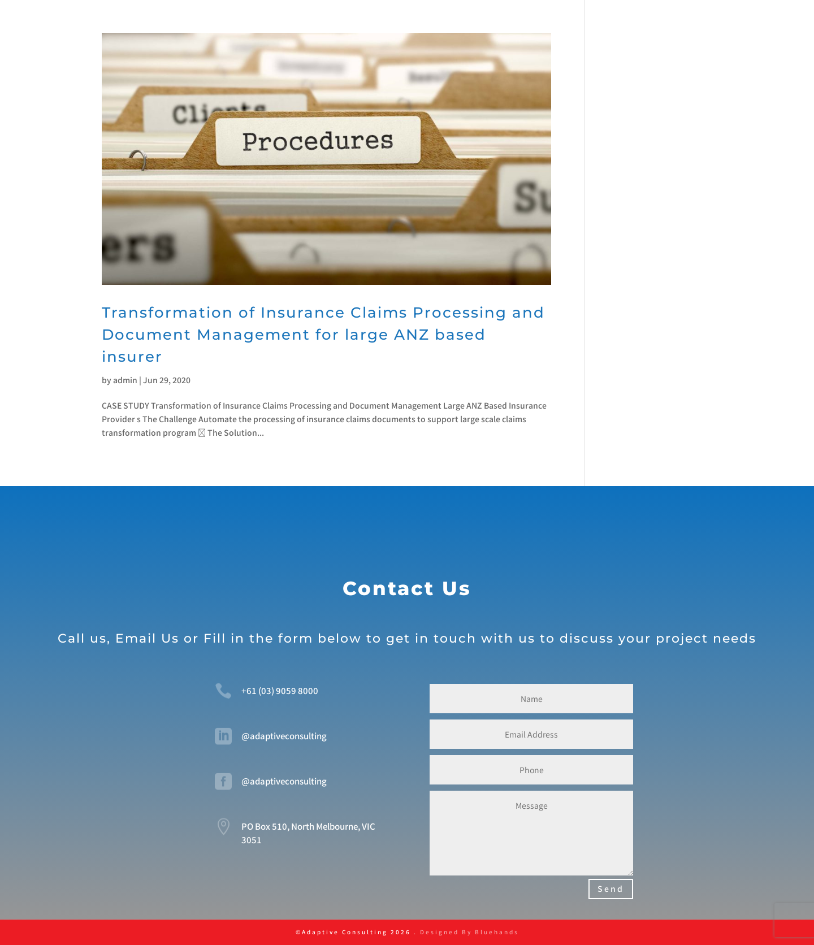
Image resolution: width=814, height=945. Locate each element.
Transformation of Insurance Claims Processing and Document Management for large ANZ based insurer (323, 335)
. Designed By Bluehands (465, 931)
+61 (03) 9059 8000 (279, 690)
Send (610, 888)
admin (125, 379)
